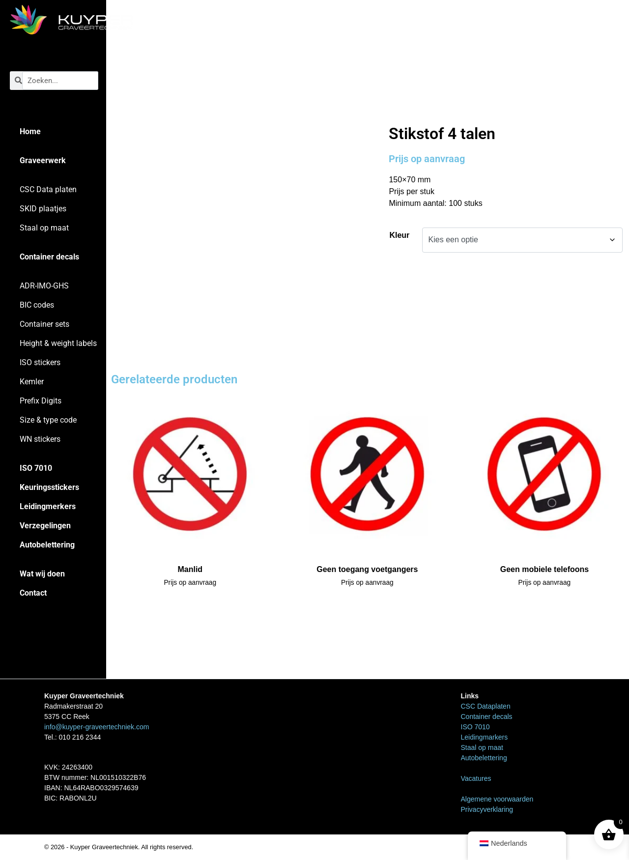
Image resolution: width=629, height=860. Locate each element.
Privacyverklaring (487, 809)
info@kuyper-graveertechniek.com (96, 727)
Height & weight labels (58, 343)
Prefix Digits (40, 400)
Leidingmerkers (48, 506)
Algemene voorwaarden (497, 799)
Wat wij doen (42, 573)
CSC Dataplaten (486, 706)
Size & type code (48, 420)
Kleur (399, 235)
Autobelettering (47, 544)
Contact (33, 593)
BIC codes (37, 305)
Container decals (49, 256)
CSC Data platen (48, 189)
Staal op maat (44, 227)
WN (420, 103)
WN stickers (40, 439)
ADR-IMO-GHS (44, 285)
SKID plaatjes (43, 208)
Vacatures (476, 778)
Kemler (32, 381)
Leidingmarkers (484, 737)
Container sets (44, 324)
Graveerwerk (43, 160)
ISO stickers (40, 362)
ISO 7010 (36, 468)
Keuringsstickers (49, 487)
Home (30, 131)
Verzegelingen (45, 525)
